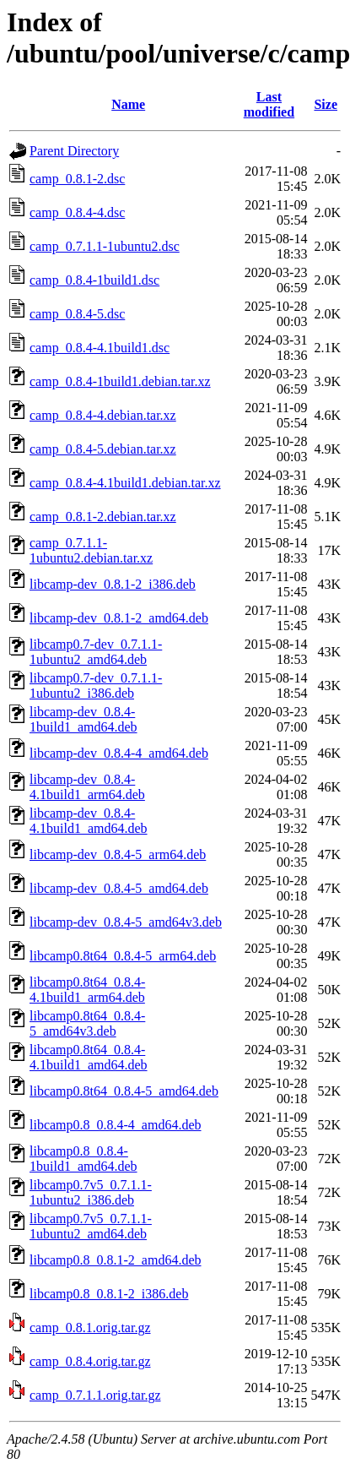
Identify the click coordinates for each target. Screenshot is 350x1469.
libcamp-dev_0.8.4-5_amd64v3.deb (126, 922)
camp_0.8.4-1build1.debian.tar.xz (120, 381)
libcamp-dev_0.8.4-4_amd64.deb (119, 753)
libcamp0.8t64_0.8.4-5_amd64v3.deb (87, 1023)
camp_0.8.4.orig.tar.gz (90, 1361)
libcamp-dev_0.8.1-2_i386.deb (113, 584)
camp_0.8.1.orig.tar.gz (90, 1327)
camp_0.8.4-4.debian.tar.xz (103, 415)
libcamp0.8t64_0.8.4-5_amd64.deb (124, 1091)
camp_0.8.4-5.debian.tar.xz (103, 449)
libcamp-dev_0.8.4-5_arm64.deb (118, 854)
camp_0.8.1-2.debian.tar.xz (103, 516)
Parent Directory (74, 151)
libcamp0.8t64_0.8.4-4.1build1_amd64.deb (89, 1057)
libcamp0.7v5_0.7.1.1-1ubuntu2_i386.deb (91, 1192)
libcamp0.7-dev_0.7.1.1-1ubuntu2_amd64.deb (96, 651)
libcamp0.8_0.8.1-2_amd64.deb (116, 1260)
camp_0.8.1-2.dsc (77, 178)
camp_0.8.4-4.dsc (77, 212)
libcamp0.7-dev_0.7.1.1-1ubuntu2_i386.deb (96, 685)
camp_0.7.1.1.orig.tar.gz (95, 1395)
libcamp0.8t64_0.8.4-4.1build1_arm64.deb (87, 989)
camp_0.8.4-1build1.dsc (94, 280)
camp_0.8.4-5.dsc (77, 314)
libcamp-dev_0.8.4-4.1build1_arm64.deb (87, 787)
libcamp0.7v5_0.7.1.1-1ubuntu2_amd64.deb (91, 1226)
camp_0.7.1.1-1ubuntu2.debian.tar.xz (91, 550)
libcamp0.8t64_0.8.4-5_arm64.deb (123, 956)
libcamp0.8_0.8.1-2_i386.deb (109, 1294)
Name (128, 104)
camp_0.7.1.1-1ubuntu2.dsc (105, 246)
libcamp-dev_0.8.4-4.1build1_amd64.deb (89, 820)
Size (325, 104)
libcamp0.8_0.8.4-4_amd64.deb (116, 1125)
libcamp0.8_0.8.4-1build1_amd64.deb (83, 1158)
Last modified (269, 104)
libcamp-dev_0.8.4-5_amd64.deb (119, 888)
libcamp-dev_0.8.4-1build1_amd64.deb (83, 719)
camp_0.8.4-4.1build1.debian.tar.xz (125, 483)
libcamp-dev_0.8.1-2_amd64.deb (119, 618)
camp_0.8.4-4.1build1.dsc (100, 347)
